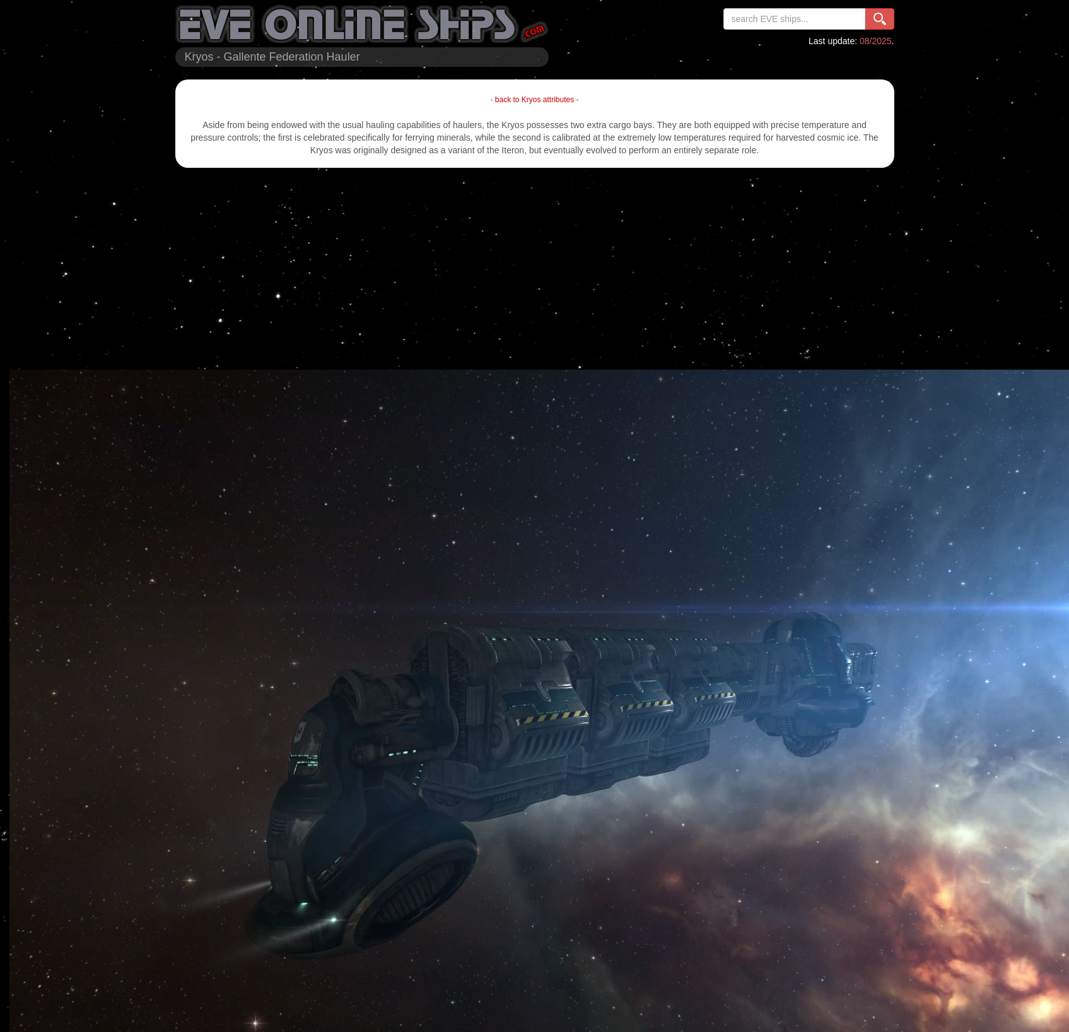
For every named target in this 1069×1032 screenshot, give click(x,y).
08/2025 (876, 41)
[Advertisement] (534, 268)
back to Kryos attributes (534, 99)
